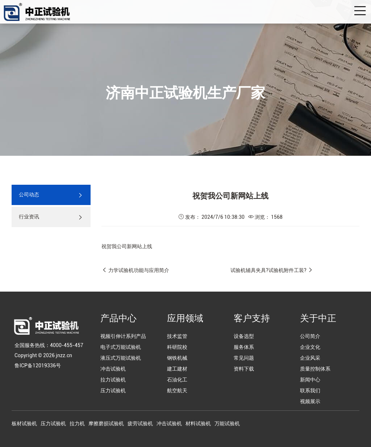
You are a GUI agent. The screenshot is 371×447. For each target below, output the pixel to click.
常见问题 (244, 358)
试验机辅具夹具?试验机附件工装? (268, 270)
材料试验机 (198, 423)
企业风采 (310, 358)
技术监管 (177, 336)
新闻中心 (310, 380)
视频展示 (310, 401)
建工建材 (177, 369)
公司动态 (51, 195)
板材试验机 (24, 423)
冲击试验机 (113, 369)
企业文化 (310, 347)
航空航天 (177, 390)
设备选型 (244, 336)
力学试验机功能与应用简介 (138, 270)
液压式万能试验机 (120, 358)
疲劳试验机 (140, 423)
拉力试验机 (113, 380)
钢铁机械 (177, 358)
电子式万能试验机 (120, 347)
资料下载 (244, 369)
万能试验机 (227, 423)
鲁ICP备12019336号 (37, 365)
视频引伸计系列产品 (123, 336)
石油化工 (177, 380)
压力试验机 (113, 390)
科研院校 (177, 347)
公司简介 (310, 336)
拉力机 (77, 423)
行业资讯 (51, 217)
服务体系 (244, 347)
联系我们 (310, 390)
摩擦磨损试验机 (106, 423)
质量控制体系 (315, 369)
